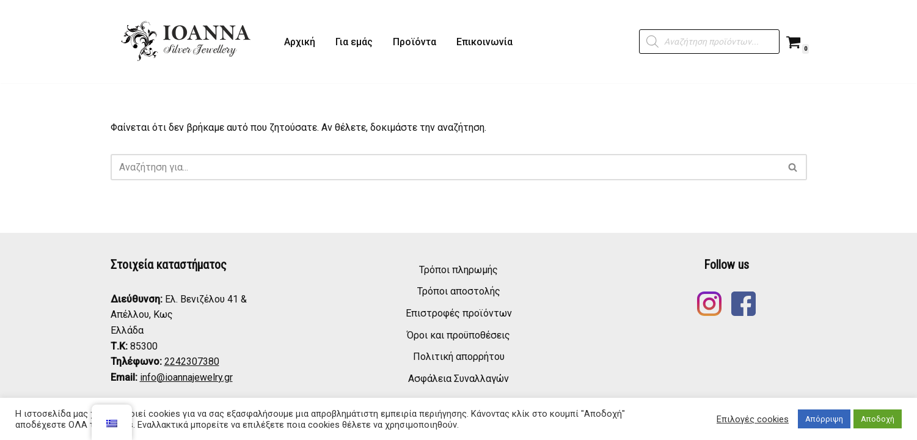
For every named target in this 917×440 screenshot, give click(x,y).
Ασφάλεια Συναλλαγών (458, 378)
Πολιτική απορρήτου (459, 356)
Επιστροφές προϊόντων (459, 313)
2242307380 (191, 361)
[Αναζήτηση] (445, 167)
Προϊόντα (414, 42)
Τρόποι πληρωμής (458, 270)
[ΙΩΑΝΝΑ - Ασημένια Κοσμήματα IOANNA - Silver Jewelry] (187, 41)
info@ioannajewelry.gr (186, 377)
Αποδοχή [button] (877, 419)
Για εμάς (354, 42)
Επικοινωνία (484, 42)
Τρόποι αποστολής (458, 291)
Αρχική (299, 42)
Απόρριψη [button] (824, 419)
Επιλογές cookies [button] (753, 419)
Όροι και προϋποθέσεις (458, 335)
